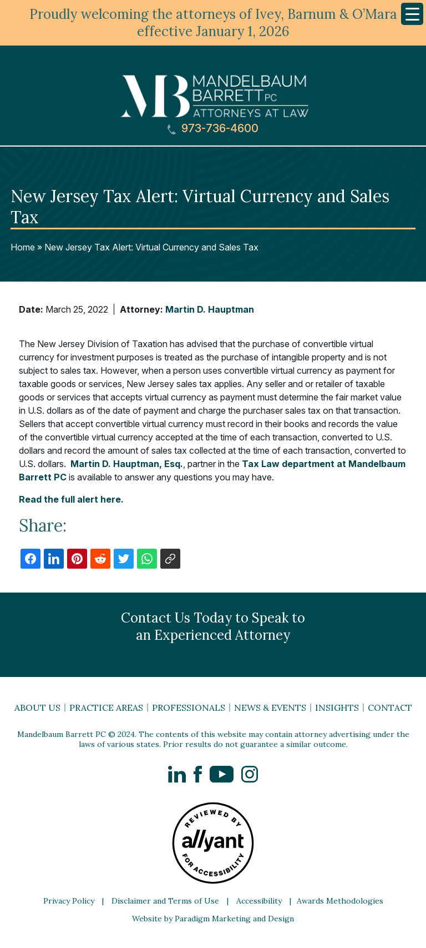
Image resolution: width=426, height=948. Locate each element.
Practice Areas (106, 707)
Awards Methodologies (340, 901)
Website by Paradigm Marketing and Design (213, 919)
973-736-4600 (213, 128)
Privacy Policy (68, 901)
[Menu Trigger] (412, 14)
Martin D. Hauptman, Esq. (126, 463)
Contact (390, 707)
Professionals (188, 707)
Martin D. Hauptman (209, 309)
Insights (337, 707)
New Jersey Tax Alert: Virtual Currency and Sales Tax (151, 247)
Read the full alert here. (71, 499)
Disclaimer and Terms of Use (165, 901)
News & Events (270, 707)
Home (23, 247)
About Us (37, 707)
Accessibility (259, 901)
